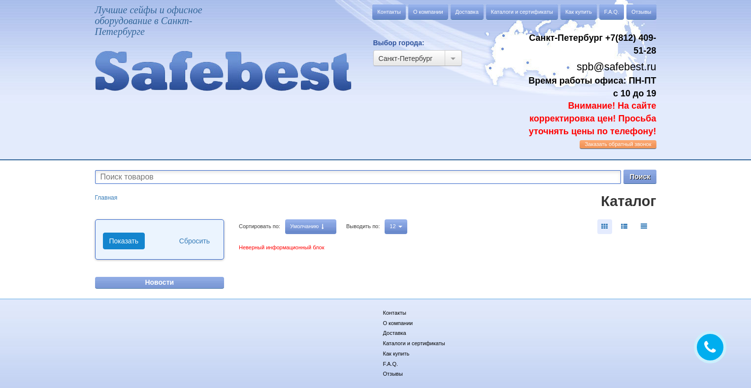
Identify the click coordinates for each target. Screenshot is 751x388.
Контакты (389, 12)
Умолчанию (307, 226)
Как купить (578, 12)
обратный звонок (618, 144)
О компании (428, 12)
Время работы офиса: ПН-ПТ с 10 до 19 (592, 106)
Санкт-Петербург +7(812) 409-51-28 (592, 44)
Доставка (467, 12)
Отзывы (641, 12)
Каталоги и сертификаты (522, 12)
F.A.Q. (612, 12)
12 (396, 226)
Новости (159, 282)
